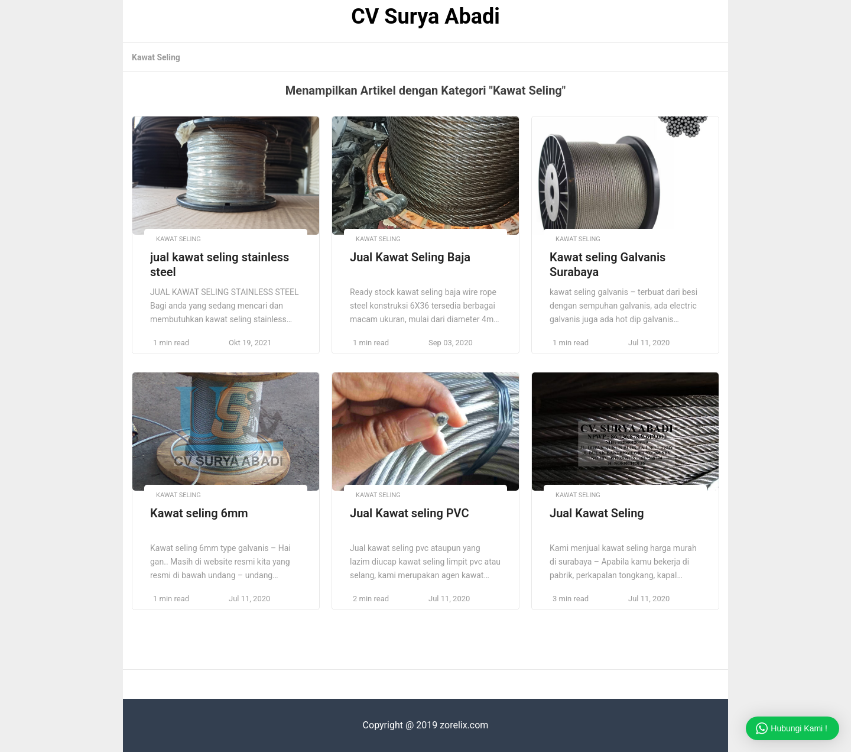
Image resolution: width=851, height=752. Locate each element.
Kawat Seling (156, 57)
